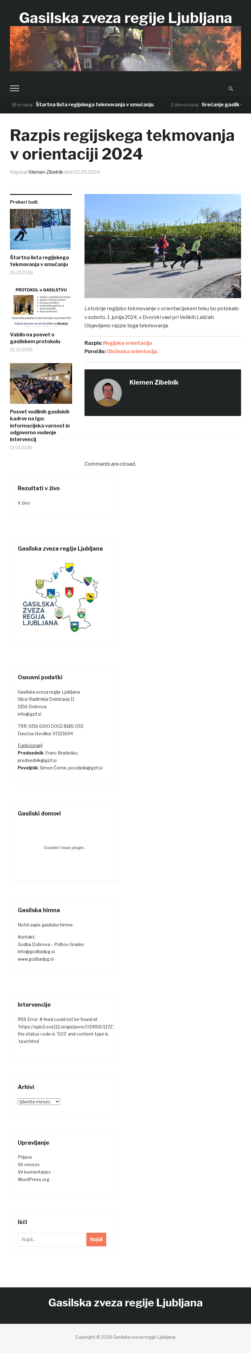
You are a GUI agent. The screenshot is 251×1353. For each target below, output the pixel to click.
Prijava (25, 1157)
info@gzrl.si (29, 713)
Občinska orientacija (132, 351)
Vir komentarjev (34, 1171)
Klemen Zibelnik (48, 172)
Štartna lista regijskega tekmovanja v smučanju (95, 105)
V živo (24, 503)
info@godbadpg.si (36, 951)
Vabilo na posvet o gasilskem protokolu (35, 337)
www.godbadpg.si (36, 958)
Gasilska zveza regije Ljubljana (126, 18)
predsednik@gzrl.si (37, 760)
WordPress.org (33, 1179)
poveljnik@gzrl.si (85, 767)
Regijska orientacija (127, 343)
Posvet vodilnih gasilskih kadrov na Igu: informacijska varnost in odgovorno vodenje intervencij (40, 425)
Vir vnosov (29, 1164)
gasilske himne (57, 924)
